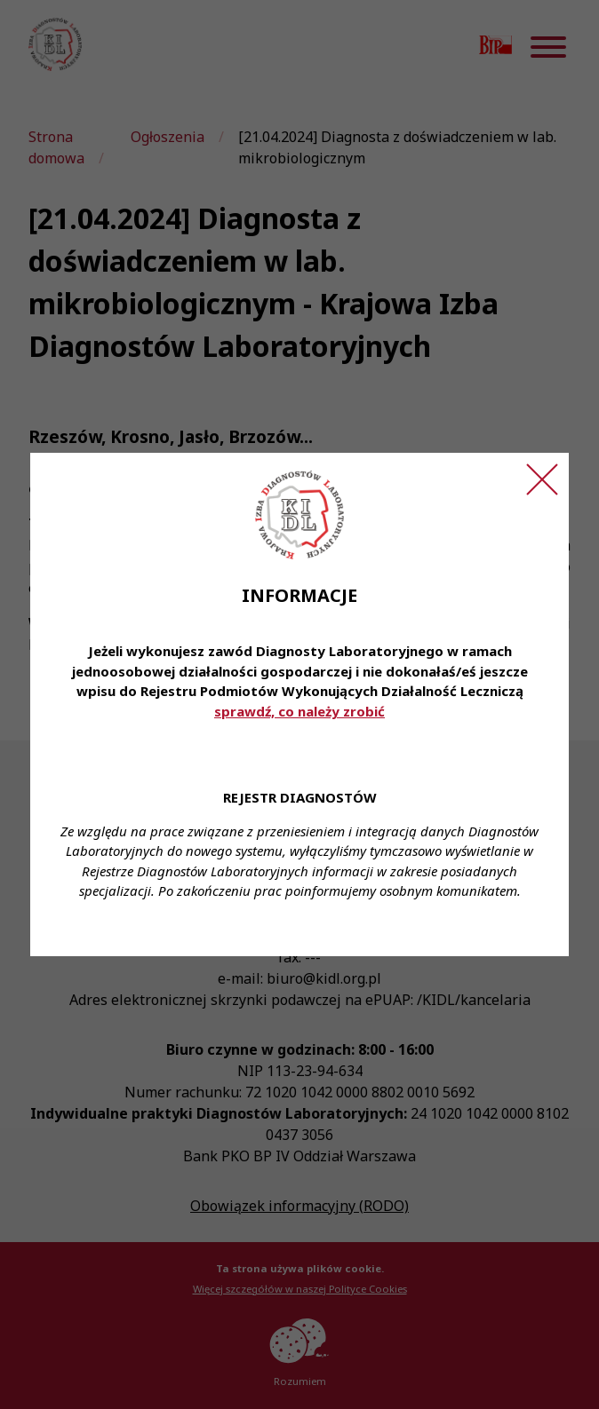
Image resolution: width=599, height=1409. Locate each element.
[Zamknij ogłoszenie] (542, 479)
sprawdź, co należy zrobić (299, 711)
